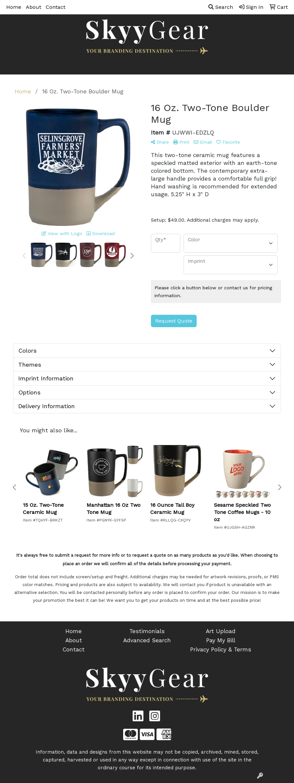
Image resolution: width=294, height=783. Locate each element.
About (33, 7)
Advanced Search (147, 640)
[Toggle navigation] (10, 67)
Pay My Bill (220, 640)
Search (220, 7)
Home (13, 7)
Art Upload (221, 631)
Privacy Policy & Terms (220, 649)
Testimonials (147, 631)
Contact (55, 7)
